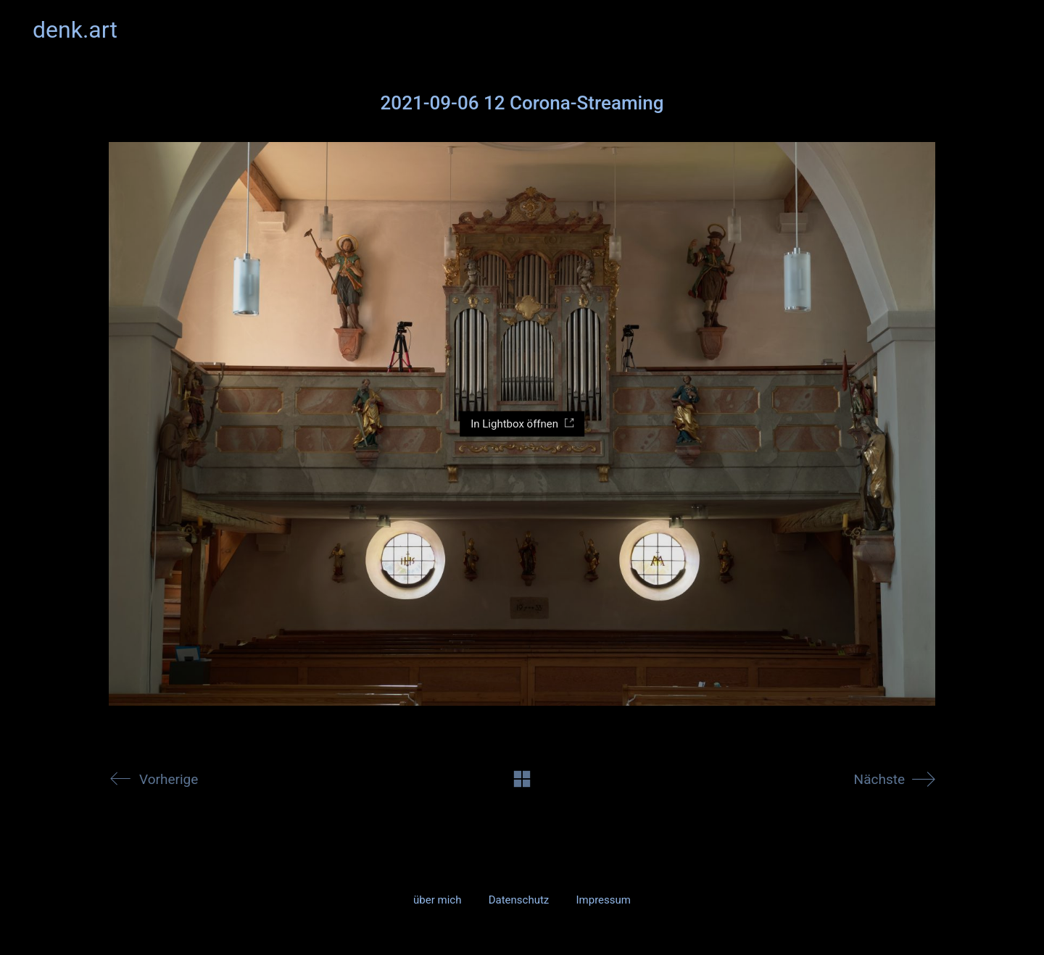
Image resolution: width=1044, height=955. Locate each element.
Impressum (603, 899)
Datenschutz (519, 899)
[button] (1003, 30)
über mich (437, 899)
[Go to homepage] (75, 30)
